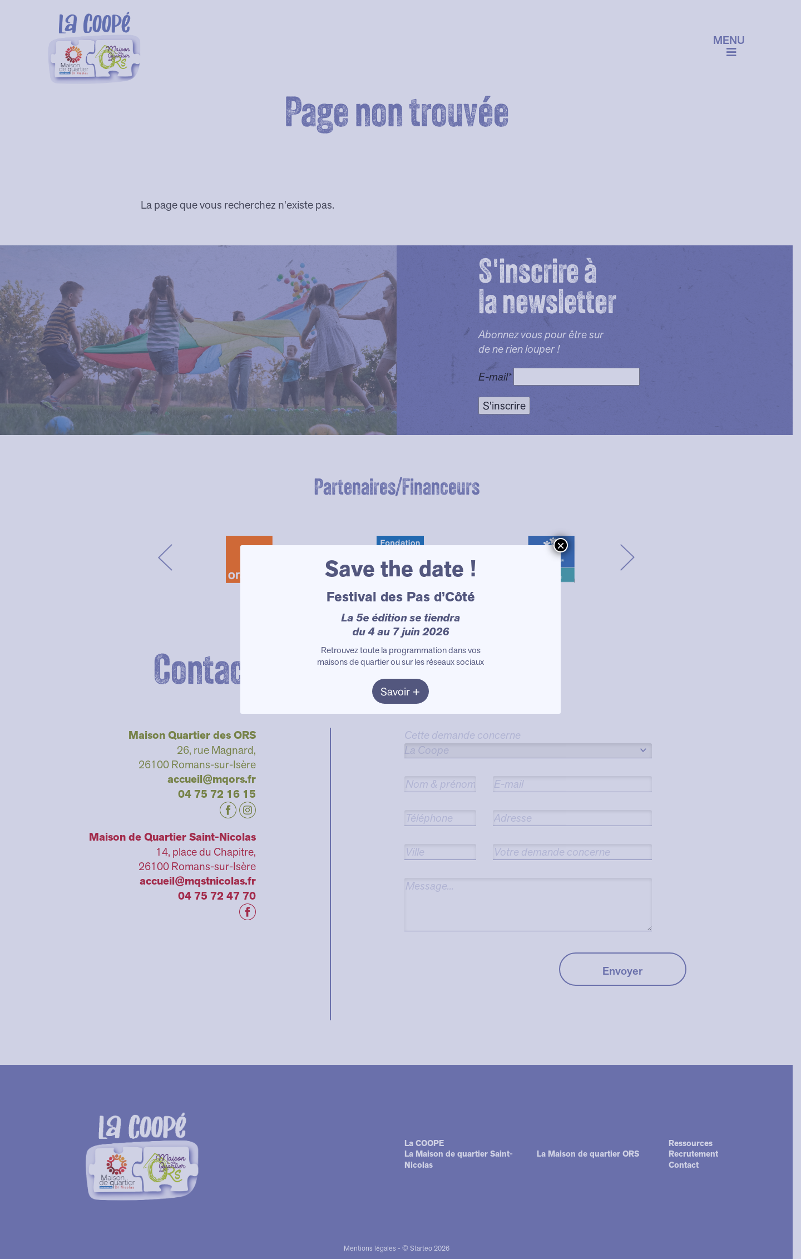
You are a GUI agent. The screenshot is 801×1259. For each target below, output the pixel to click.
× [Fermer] (561, 545)
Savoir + (400, 691)
